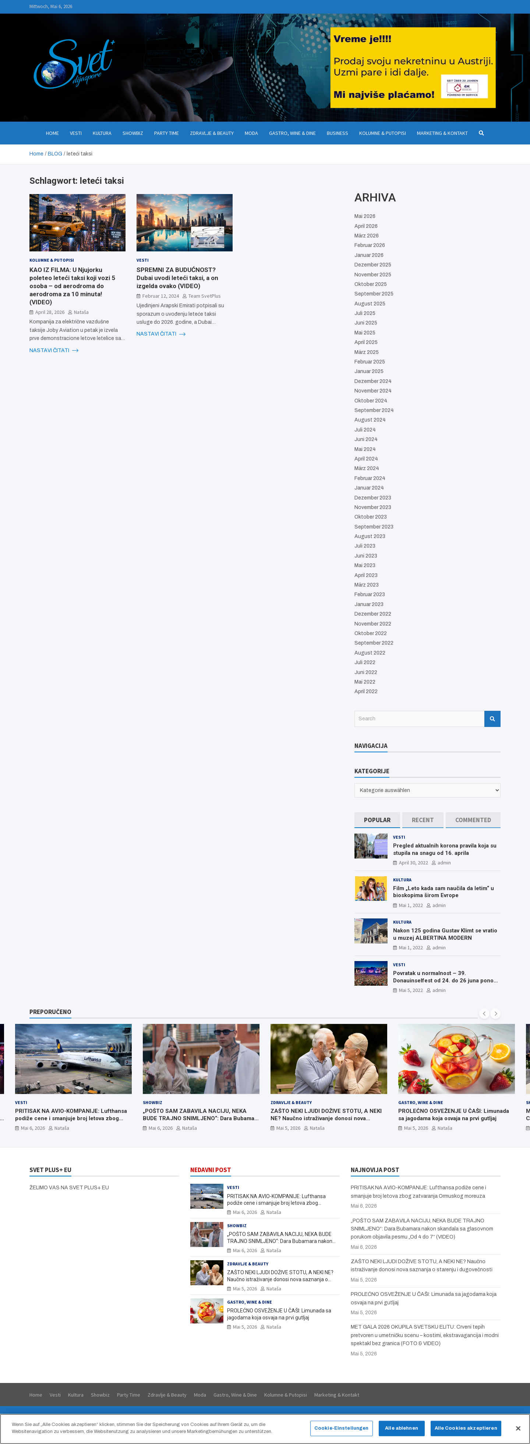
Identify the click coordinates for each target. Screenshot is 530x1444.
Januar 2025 (369, 371)
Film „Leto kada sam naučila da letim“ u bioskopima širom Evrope (443, 892)
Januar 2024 (369, 488)
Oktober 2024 (370, 401)
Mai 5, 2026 (288, 1128)
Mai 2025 (364, 333)
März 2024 (366, 468)
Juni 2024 (366, 439)
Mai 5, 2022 (411, 990)
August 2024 (370, 420)
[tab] (377, 820)
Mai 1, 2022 (411, 905)
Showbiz (133, 133)
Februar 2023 (369, 594)
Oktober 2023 (370, 517)
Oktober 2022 (370, 633)
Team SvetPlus (204, 296)
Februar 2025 (369, 362)
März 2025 (366, 352)
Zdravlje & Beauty (212, 133)
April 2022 (366, 691)
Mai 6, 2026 (33, 1128)
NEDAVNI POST (210, 1170)
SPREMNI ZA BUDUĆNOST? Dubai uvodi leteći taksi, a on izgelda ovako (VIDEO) (177, 278)
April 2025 (366, 342)
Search (492, 719)
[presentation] (484, 1013)
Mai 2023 (364, 565)
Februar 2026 (369, 245)
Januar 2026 (369, 255)
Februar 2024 (369, 478)
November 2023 (372, 507)
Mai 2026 (364, 216)
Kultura (102, 133)
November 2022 (372, 624)
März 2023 (366, 585)
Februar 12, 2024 (160, 296)
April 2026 (366, 226)
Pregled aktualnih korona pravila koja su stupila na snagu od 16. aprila (445, 849)
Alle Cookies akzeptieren (466, 1430)
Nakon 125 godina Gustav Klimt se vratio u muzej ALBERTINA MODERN (445, 934)
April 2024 (366, 459)
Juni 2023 (365, 556)
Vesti (76, 133)
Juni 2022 (365, 672)
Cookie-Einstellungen (341, 1430)
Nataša (81, 312)
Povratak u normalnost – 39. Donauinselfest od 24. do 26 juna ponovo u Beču (446, 980)
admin (444, 862)
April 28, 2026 (49, 312)
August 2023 (369, 536)
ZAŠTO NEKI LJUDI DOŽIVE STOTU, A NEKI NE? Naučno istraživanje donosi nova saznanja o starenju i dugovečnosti (326, 1118)
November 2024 (373, 391)
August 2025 (369, 304)
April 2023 (366, 575)
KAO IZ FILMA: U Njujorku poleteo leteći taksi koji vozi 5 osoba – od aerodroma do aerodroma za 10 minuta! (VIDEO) (72, 286)
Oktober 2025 (370, 284)
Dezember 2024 (373, 381)
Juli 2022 (364, 662)
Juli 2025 (364, 313)
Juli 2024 (365, 430)
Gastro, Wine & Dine (292, 133)
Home (52, 133)
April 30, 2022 (413, 862)
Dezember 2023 (372, 498)
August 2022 (369, 653)
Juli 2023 (364, 546)
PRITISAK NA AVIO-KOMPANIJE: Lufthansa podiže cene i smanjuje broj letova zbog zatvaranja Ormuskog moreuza (71, 1118)
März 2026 (366, 236)
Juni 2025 (365, 323)
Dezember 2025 (372, 265)
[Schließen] (518, 1431)
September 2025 (373, 294)
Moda (251, 133)
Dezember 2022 (372, 614)
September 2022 (373, 643)
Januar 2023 (369, 604)
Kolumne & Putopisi (382, 133)
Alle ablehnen (401, 1430)
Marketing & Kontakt (442, 133)
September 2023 (373, 527)
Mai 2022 (364, 682)
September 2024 (374, 410)
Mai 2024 (365, 449)
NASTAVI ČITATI (53, 351)
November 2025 (372, 274)
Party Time (166, 133)
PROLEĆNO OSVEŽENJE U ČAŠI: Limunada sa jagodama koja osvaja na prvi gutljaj (453, 1115)
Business (337, 133)
